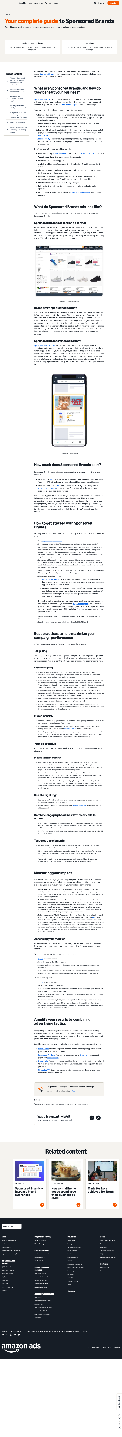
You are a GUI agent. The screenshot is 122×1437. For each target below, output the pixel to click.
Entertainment (72, 1250)
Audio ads (5, 1283)
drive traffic (84, 1055)
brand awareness (60, 153)
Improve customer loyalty (10, 1254)
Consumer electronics (74, 1247)
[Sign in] (90, 43)
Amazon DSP (38, 1297)
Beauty (70, 1244)
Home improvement (74, 1271)
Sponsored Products (46, 1055)
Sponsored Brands (47, 74)
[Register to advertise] (32, 43)
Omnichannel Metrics (41, 1283)
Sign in (101, 3)
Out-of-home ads (7, 1287)
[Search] (95, 3)
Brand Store (43, 135)
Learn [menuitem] (102, 1237)
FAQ (101, 1254)
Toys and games (73, 1281)
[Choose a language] (12, 1226)
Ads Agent (37, 1317)
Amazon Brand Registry (80, 192)
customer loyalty (70, 729)
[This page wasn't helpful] (92, 1118)
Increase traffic (6, 1247)
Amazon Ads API (39, 1304)
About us (4, 1331)
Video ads (5, 1280)
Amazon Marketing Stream (43, 1277)
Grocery (70, 1261)
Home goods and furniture (76, 1267)
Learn (56, 3)
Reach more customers (9, 1244)
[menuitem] (12, 1277)
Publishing (71, 1274)
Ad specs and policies (107, 1250)
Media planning (39, 1244)
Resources (103, 1247)
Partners (48, 3)
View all (4, 1290)
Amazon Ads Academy (107, 1240)
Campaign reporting (40, 1280)
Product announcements (108, 1244)
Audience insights (40, 1240)
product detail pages (68, 105)
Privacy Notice (30, 1331)
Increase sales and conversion (11, 1250)
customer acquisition (88, 153)
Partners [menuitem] (104, 1264)
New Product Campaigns (42, 1314)
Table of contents (14, 74)
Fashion (70, 1254)
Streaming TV (44, 1070)
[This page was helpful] (98, 1118)
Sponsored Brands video (44, 345)
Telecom (70, 1277)
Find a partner (104, 1267)
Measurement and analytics (41, 1268)
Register (113, 3)
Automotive (71, 1240)
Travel (70, 1284)
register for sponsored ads (52, 541)
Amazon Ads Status (72, 1331)
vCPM (57, 485)
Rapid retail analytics (41, 1287)
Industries (72, 1237)
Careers (85, 1331)
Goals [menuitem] (4, 1237)
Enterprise (38, 3)
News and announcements (108, 1257)
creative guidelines (79, 805)
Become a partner (106, 1271)
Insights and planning (42, 1237)
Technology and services (44, 1293)
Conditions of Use (16, 1331)
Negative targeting (81, 604)
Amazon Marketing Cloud (42, 1300)
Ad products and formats (8, 1261)
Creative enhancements (42, 1254)
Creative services (39, 1257)
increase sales (52, 1058)
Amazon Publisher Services (43, 1307)
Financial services (73, 1257)
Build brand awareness (9, 1240)
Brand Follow (43, 1049)
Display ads (43, 1061)
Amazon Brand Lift (40, 1273)
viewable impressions (47, 488)
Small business (25, 3)
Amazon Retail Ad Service (42, 1311)
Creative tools (38, 1261)
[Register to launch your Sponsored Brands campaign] (72, 1087)
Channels (71, 1291)
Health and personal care (75, 1264)
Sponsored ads (6, 1267)
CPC (52, 479)
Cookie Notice (58, 1331)
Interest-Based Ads (44, 1331)
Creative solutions (41, 1250)
